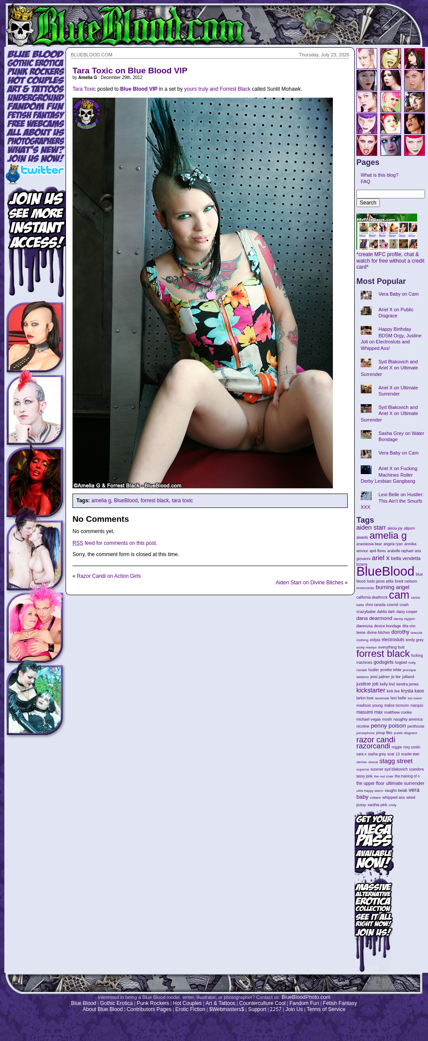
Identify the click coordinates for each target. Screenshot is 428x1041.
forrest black (155, 500)
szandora (416, 769)
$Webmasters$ (226, 1009)
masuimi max (369, 712)
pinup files (384, 733)
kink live (393, 691)
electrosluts (393, 639)
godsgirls (384, 662)
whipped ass (393, 797)
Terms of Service (325, 1009)
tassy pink (364, 776)
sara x (361, 754)
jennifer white (390, 670)
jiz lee (396, 677)
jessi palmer (380, 677)
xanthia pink (377, 805)
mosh (387, 719)
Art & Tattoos (220, 1003)
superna (362, 769)
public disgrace (405, 733)
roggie (397, 747)
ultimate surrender (405, 783)
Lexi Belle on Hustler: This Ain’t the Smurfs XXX (392, 501)
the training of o (407, 776)
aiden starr (371, 527)
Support (257, 1009)
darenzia (364, 625)
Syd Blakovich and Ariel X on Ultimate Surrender (389, 368)
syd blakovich (396, 769)
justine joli (367, 683)
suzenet (376, 769)
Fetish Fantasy (340, 1003)
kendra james (407, 684)
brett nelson (406, 581)
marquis (417, 706)
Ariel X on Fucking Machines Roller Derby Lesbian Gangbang (389, 475)
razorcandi (373, 746)
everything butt (391, 647)
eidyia (375, 640)
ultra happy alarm (369, 791)
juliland (408, 677)
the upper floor (370, 783)
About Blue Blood (102, 1009)
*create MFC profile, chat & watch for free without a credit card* (390, 258)
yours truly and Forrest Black (217, 89)
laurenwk (382, 698)
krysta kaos (412, 691)
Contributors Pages (149, 1009)
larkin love (365, 698)
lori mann (415, 698)
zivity (392, 805)
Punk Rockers (153, 1003)
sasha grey (377, 754)
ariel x (380, 557)
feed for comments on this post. (114, 543)
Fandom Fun (304, 1003)
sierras (361, 762)
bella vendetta (406, 558)
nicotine (362, 726)
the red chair (384, 776)
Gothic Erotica (116, 1003)
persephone (365, 733)
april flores (377, 551)
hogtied (401, 662)
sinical (373, 762)
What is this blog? (379, 175)
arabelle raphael (400, 551)
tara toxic (182, 500)
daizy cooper (406, 611)
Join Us (294, 1009)
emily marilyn (366, 647)
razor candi (375, 739)
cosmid (392, 605)
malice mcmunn (396, 706)
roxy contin (411, 747)
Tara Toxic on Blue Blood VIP (130, 70)
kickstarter (370, 690)
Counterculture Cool (262, 1003)
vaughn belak (396, 790)
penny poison (388, 725)
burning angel (392, 587)
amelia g (101, 500)
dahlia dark (386, 611)
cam (399, 595)
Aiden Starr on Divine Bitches (309, 583)
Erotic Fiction (190, 1009)
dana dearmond (374, 618)
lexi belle (398, 698)
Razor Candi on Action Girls (109, 576)
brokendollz (365, 588)
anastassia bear (369, 544)
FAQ (365, 181)
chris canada (375, 605)
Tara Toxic (84, 89)
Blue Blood (83, 1003)
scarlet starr (410, 754)
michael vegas (368, 719)
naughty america (407, 719)
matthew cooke (398, 712)
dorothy (400, 632)
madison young (369, 705)
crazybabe (365, 611)
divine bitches (378, 632)
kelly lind (387, 684)
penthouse (416, 726)
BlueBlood (126, 500)
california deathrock (372, 598)
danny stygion (404, 619)
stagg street (396, 761)
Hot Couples (187, 1003)
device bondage (387, 626)
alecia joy (395, 528)
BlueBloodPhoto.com (306, 997)
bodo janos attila (380, 581)
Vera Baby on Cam (398, 293)
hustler (374, 670)
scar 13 (393, 754)
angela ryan (393, 544)
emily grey (415, 640)
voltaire (375, 798)
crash (404, 605)
